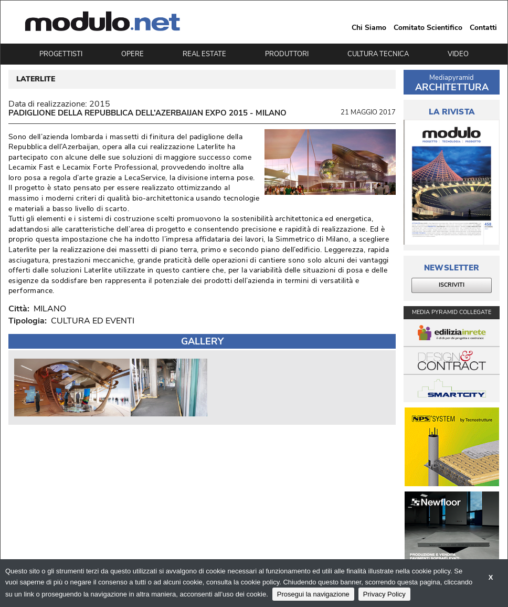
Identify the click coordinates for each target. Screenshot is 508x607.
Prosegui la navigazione (313, 594)
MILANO (47, 308)
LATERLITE (35, 79)
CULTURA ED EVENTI (92, 321)
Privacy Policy (384, 594)
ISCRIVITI (451, 285)
